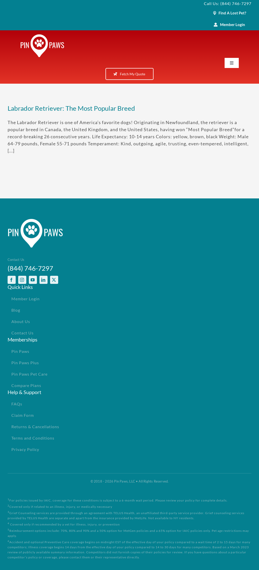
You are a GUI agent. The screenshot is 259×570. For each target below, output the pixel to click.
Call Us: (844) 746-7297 (227, 3)
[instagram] (22, 280)
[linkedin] (43, 280)
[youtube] (33, 280)
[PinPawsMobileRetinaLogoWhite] (42, 36)
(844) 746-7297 (30, 268)
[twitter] (54, 280)
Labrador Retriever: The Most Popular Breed (71, 108)
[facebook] (12, 280)
